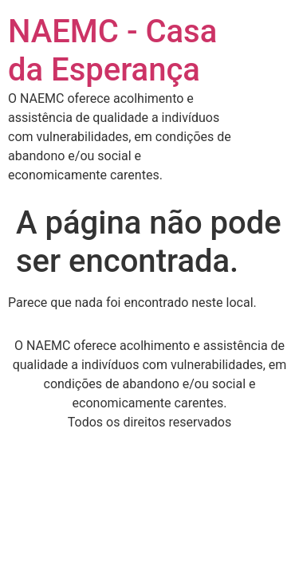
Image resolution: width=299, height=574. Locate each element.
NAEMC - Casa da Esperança (112, 50)
